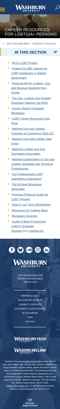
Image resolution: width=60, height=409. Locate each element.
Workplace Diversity (24, 216)
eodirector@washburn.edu (17, 386)
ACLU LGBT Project (25, 63)
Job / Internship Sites (17, 43)
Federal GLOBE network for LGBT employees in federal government (29, 73)
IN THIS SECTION (30, 52)
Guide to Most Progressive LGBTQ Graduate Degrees (28, 226)
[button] (57, 7)
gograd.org (36, 231)
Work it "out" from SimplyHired (31, 204)
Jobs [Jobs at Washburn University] (30, 317)
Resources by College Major (30, 210)
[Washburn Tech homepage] (30, 339)
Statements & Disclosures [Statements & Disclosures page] (30, 309)
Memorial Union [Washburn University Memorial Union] (30, 296)
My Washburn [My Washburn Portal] (30, 313)
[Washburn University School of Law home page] (30, 351)
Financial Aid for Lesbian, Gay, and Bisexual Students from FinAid (31, 88)
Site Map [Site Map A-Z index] (30, 321)
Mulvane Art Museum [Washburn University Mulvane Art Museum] (30, 300)
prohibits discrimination (32, 361)
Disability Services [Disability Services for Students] (30, 304)
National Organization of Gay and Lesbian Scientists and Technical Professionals (32, 164)
